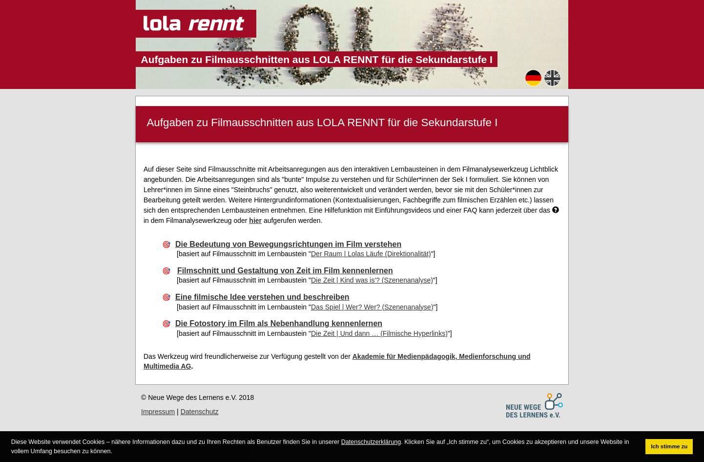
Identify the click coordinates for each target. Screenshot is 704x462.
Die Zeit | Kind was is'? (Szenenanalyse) (372, 280)
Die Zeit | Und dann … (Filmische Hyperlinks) (379, 333)
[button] (115, 451)
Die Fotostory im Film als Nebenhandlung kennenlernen (278, 323)
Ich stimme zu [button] (669, 446)
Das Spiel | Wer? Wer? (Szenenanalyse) (372, 307)
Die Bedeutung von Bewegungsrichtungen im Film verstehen (288, 244)
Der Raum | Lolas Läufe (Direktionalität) (371, 254)
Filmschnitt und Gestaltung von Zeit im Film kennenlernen (285, 270)
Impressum (158, 412)
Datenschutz (200, 412)
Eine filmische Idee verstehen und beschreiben (262, 297)
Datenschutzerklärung (371, 442)
